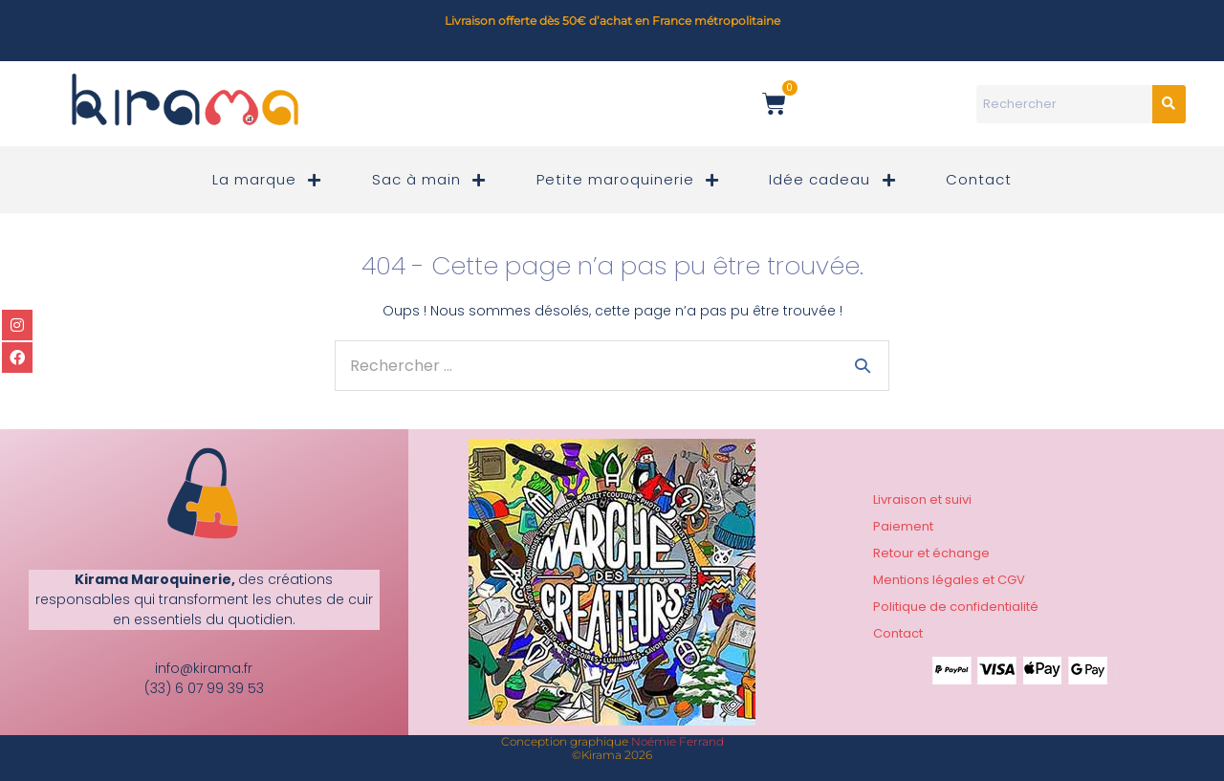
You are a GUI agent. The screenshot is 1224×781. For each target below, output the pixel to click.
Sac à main (430, 180)
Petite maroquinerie (629, 180)
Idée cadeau (833, 180)
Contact (979, 179)
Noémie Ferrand (677, 741)
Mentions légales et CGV (949, 580)
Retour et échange (931, 553)
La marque (268, 180)
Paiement (903, 526)
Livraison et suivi (922, 499)
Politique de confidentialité (955, 606)
